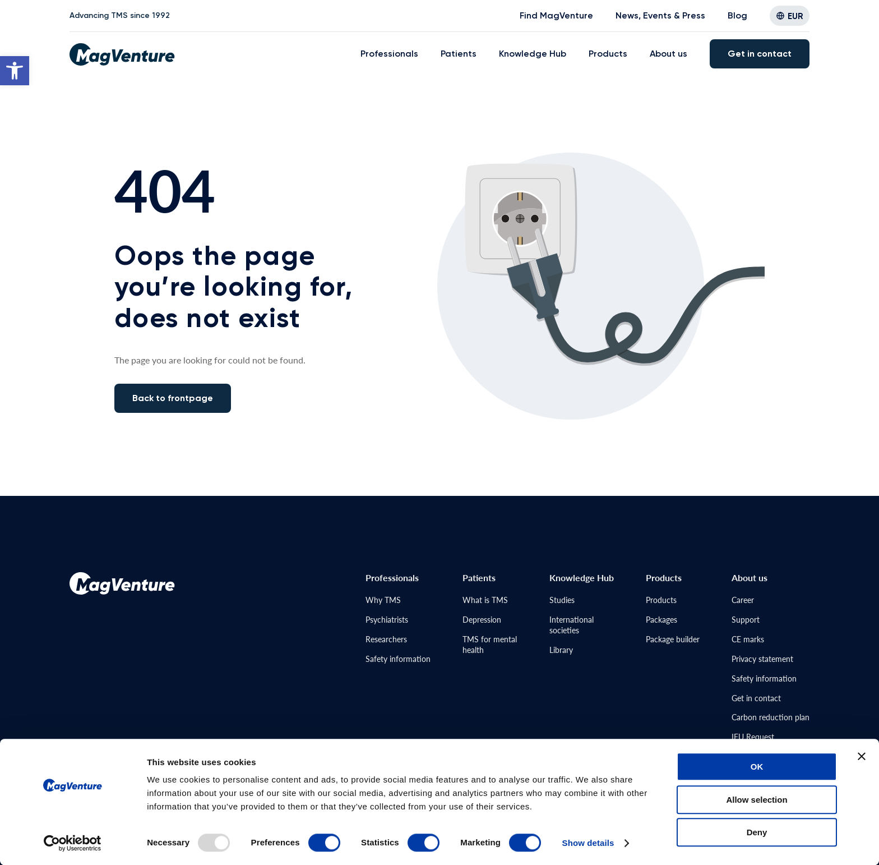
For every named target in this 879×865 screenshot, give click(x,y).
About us (668, 53)
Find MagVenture (556, 15)
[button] (14, 70)
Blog (737, 15)
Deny (757, 832)
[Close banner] (862, 756)
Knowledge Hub (532, 53)
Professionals (389, 53)
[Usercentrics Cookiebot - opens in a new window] (73, 843)
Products (608, 53)
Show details (588, 843)
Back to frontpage (172, 398)
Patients (458, 53)
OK (757, 766)
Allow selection (756, 799)
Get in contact (760, 53)
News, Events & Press (660, 15)
